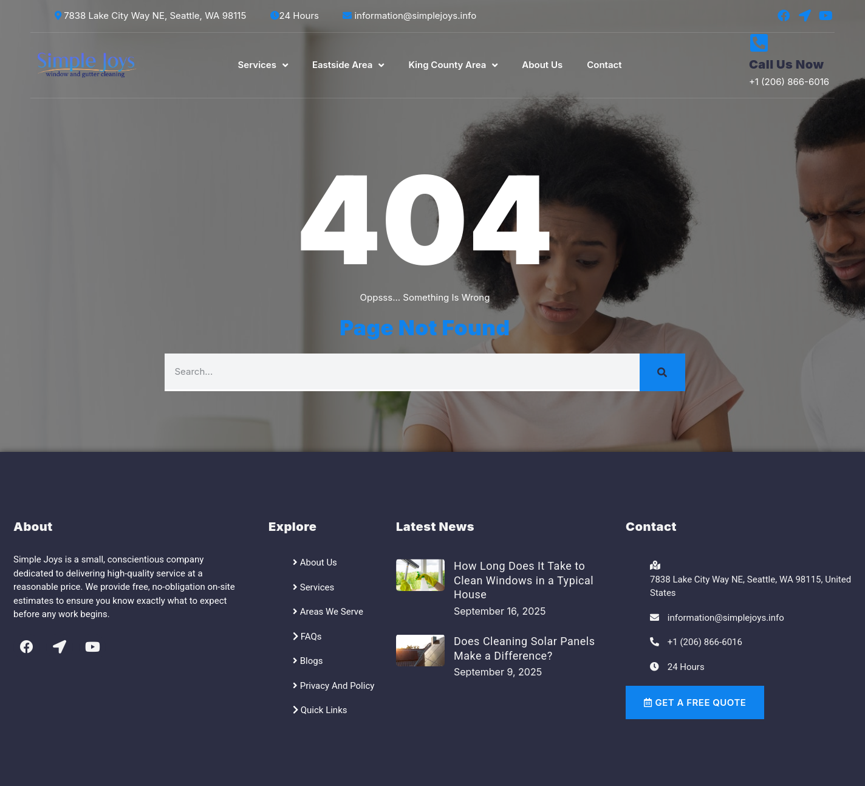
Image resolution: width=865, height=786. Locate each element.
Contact (604, 64)
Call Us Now (786, 64)
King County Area (452, 65)
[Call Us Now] (759, 43)
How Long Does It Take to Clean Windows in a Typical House (523, 580)
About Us (542, 64)
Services (263, 65)
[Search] (662, 372)
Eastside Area (348, 65)
